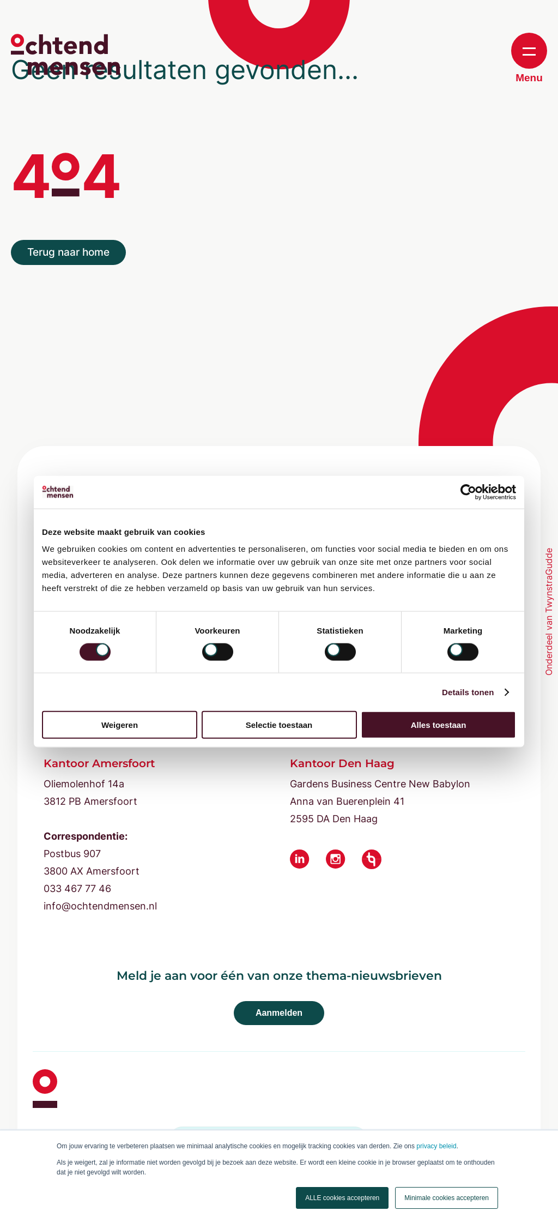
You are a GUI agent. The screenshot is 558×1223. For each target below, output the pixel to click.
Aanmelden (279, 1012)
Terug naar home (68, 252)
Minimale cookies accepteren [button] (446, 1198)
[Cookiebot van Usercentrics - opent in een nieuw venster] (468, 492)
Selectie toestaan (279, 725)
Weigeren (119, 725)
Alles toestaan (438, 725)
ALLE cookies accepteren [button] (342, 1198)
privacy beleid (436, 1146)
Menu (529, 58)
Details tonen (468, 691)
